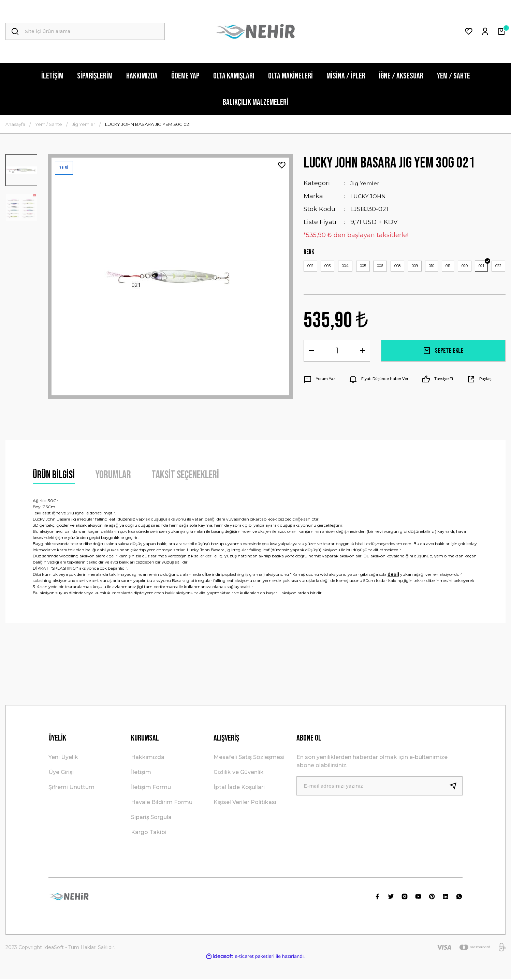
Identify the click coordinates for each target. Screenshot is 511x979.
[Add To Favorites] (282, 165)
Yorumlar (113, 492)
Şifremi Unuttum (71, 805)
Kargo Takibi (148, 850)
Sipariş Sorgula (151, 835)
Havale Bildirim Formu (161, 820)
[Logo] (255, 31)
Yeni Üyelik (63, 775)
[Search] (85, 31)
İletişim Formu (151, 805)
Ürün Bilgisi (54, 492)
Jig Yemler (366, 183)
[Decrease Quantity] (311, 370)
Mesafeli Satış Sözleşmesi (249, 775)
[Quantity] (337, 370)
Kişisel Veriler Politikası (245, 820)
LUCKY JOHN (370, 196)
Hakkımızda (147, 775)
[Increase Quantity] (362, 370)
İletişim (141, 790)
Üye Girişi (61, 790)
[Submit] (456, 803)
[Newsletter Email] (379, 803)
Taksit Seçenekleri (185, 492)
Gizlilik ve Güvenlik (239, 790)
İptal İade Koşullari (239, 805)
